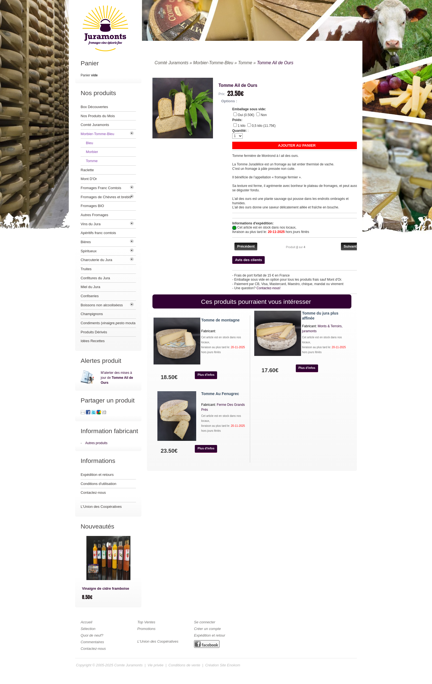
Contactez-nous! (268, 288)
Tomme (245, 62)
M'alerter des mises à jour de (117, 378)
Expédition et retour (209, 635)
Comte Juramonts (128, 665)
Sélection (88, 629)
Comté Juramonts (171, 62)
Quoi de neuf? (92, 635)
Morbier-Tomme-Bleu (213, 62)
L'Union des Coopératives (101, 507)
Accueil (86, 622)
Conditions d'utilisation (98, 484)
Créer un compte (207, 629)
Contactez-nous (93, 492)
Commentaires (92, 642)
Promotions (146, 629)
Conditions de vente (184, 665)
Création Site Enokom (222, 665)
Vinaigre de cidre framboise (105, 588)
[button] (297, 145)
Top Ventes (146, 622)
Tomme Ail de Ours (275, 62)
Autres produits (96, 443)
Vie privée (155, 665)
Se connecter (204, 622)
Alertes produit (101, 360)
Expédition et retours (97, 475)
